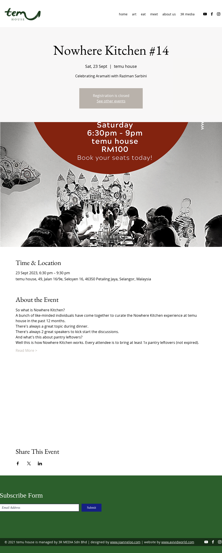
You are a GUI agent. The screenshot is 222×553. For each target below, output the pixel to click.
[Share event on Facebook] (18, 463)
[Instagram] (218, 14)
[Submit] (91, 508)
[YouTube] (205, 14)
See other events (111, 101)
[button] (169, 14)
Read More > (26, 350)
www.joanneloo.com (125, 542)
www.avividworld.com (177, 542)
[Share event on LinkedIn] (40, 463)
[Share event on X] (29, 463)
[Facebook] (212, 14)
